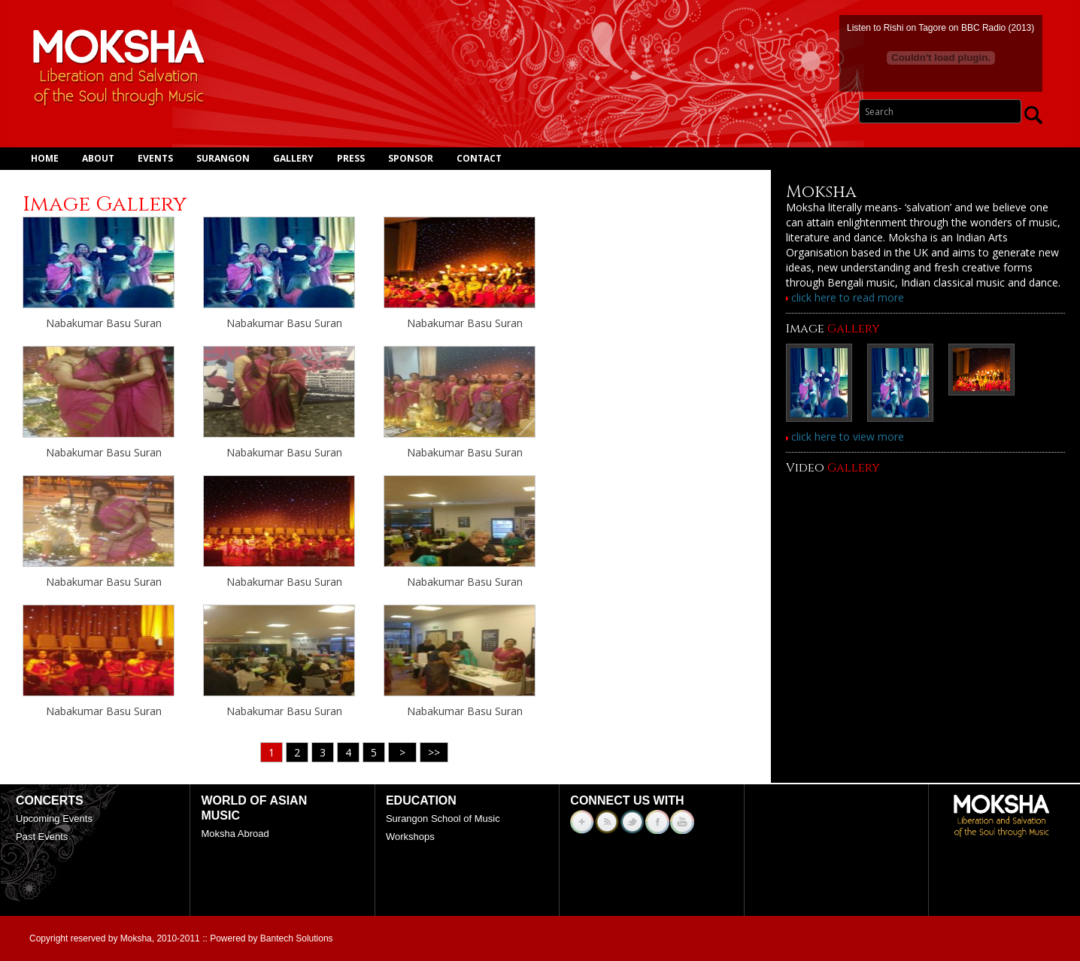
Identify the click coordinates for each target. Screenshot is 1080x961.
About (98, 158)
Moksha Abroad (234, 833)
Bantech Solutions (296, 938)
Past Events (42, 836)
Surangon (223, 158)
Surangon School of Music (443, 818)
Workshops (410, 836)
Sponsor (410, 158)
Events (155, 158)
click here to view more (845, 436)
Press (351, 158)
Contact (479, 158)
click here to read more (845, 297)
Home (45, 158)
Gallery (293, 158)
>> (434, 752)
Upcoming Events (54, 818)
